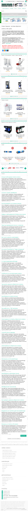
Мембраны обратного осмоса (7, 478)
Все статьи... (23, 435)
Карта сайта (4, 483)
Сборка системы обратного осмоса (8, 456)
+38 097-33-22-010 (20, 1)
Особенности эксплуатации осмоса (11, 273)
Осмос (3, 470)
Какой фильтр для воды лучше (10, 373)
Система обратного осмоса (7, 463)
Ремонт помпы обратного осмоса (8, 458)
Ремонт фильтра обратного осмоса (8, 453)
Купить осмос (4, 466)
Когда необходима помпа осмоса (11, 177)
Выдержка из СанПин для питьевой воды (13, 411)
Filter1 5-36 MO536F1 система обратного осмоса (8, 113)
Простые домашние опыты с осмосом (12, 225)
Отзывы (11, 8)
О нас (15, 8)
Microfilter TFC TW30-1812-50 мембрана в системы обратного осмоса (20, 158)
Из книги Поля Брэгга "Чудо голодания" (13, 249)
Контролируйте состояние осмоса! (11, 203)
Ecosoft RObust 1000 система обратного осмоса (20, 135)
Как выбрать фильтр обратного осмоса (13, 400)
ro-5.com (20, 508)
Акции (3, 485)
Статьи (19, 8)
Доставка (4, 468)
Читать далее (8, 43)
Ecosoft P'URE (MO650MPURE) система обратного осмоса (20, 113)
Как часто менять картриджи (10, 237)
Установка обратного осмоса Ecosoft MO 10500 (20, 91)
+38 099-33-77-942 (10, 1)
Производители (5, 480)
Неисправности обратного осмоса (11, 345)
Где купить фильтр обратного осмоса (12, 284)
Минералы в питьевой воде (10, 359)
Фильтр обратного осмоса (7, 465)
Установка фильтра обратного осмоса (9, 451)
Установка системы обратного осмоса (20, 68)
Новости (24, 8)
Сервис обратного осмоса (7, 450)
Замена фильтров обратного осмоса (9, 454)
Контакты (4, 482)
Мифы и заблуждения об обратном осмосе (14, 214)
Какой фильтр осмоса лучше (10, 296)
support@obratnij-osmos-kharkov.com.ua (11, 497)
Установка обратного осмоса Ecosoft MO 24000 (8, 91)
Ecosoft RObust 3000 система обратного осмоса (8, 135)
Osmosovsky (15, 508)
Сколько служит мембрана (9, 192)
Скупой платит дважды (8, 332)
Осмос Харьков (5, 8)
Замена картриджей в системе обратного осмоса (8, 68)
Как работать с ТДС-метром (10, 308)
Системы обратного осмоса (7, 477)
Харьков (5, 498)
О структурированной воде (9, 261)
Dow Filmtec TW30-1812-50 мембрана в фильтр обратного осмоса (7, 158)
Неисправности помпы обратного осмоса (13, 319)
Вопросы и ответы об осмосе (10, 424)
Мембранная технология (9, 386)
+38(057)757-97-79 (7, 494)
